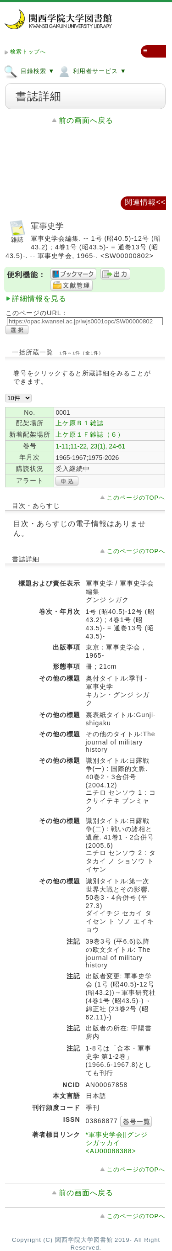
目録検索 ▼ (29, 71)
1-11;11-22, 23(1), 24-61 (90, 446)
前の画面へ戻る (86, 120)
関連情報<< (145, 202)
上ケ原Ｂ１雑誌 (79, 423)
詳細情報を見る (39, 298)
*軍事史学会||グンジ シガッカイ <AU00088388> (117, 1143)
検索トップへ (28, 51)
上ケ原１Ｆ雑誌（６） (89, 434)
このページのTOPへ (136, 497)
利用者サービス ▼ (91, 71)
